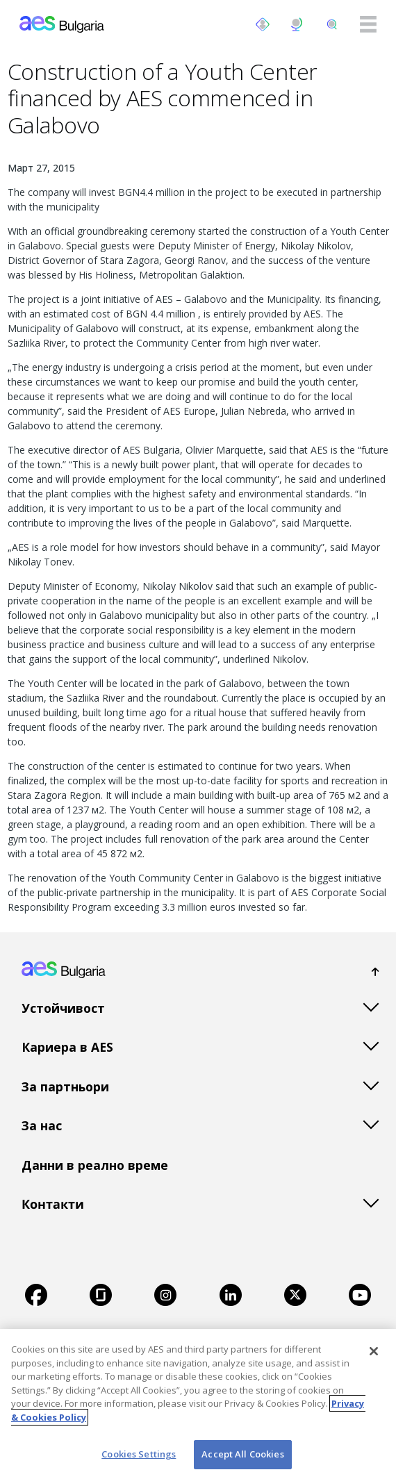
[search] (332, 24)
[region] (198, 1404)
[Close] (373, 1351)
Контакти (53, 1204)
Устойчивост (63, 1008)
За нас (42, 1125)
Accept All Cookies (242, 1454)
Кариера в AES (67, 1047)
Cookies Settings (138, 1454)
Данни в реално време (95, 1165)
